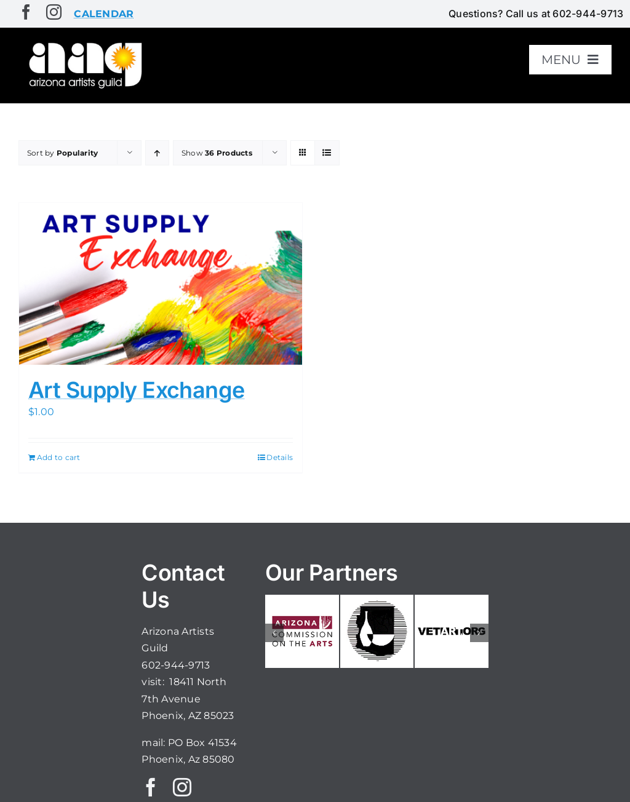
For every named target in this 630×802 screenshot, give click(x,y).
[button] (274, 633)
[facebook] (26, 12)
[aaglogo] (83, 44)
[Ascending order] (157, 152)
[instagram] (54, 12)
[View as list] (327, 153)
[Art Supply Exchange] (160, 283)
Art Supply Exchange (136, 389)
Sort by (62, 152)
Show (216, 152)
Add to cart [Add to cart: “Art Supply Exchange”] (59, 457)
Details (279, 457)
